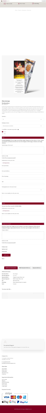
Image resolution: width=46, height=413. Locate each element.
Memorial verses (5, 372)
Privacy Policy (4, 384)
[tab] (11, 267)
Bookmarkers (24, 10)
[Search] (42, 1)
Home (16, 10)
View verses (22, 3)
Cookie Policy (4, 386)
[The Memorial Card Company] (6, 1)
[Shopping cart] (43, 1)
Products (19, 10)
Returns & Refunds (5, 382)
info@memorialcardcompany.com (9, 363)
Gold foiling (36, 3)
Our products (4, 368)
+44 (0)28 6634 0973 (6, 361)
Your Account (4, 379)
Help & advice (4, 369)
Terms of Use (4, 383)
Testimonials (4, 371)
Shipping (3, 380)
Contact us (4, 374)
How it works (9, 3)
